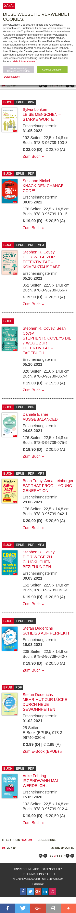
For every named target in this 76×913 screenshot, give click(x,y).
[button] (7, 908)
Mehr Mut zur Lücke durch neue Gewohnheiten (45, 704)
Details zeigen (12, 76)
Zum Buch (32, 156)
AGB (36, 869)
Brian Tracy (32, 481)
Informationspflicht (39, 874)
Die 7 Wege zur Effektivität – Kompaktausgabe (41, 262)
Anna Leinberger (58, 481)
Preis (16, 840)
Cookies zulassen (52, 69)
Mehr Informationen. (24, 61)
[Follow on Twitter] (30, 891)
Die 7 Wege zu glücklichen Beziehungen (37, 562)
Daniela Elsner (35, 414)
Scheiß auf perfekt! (46, 633)
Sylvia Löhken (35, 109)
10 (3, 85)
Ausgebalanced (40, 419)
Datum (27, 840)
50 (14, 85)
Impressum (22, 869)
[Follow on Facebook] (23, 891)
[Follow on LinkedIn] (45, 891)
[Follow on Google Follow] (38, 891)
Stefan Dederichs (38, 628)
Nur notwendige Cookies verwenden (18, 69)
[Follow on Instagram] (52, 891)
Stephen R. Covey (39, 252)
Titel (5, 840)
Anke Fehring (34, 776)
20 (8, 85)
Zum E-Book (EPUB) (41, 751)
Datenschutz (52, 869)
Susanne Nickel (36, 181)
